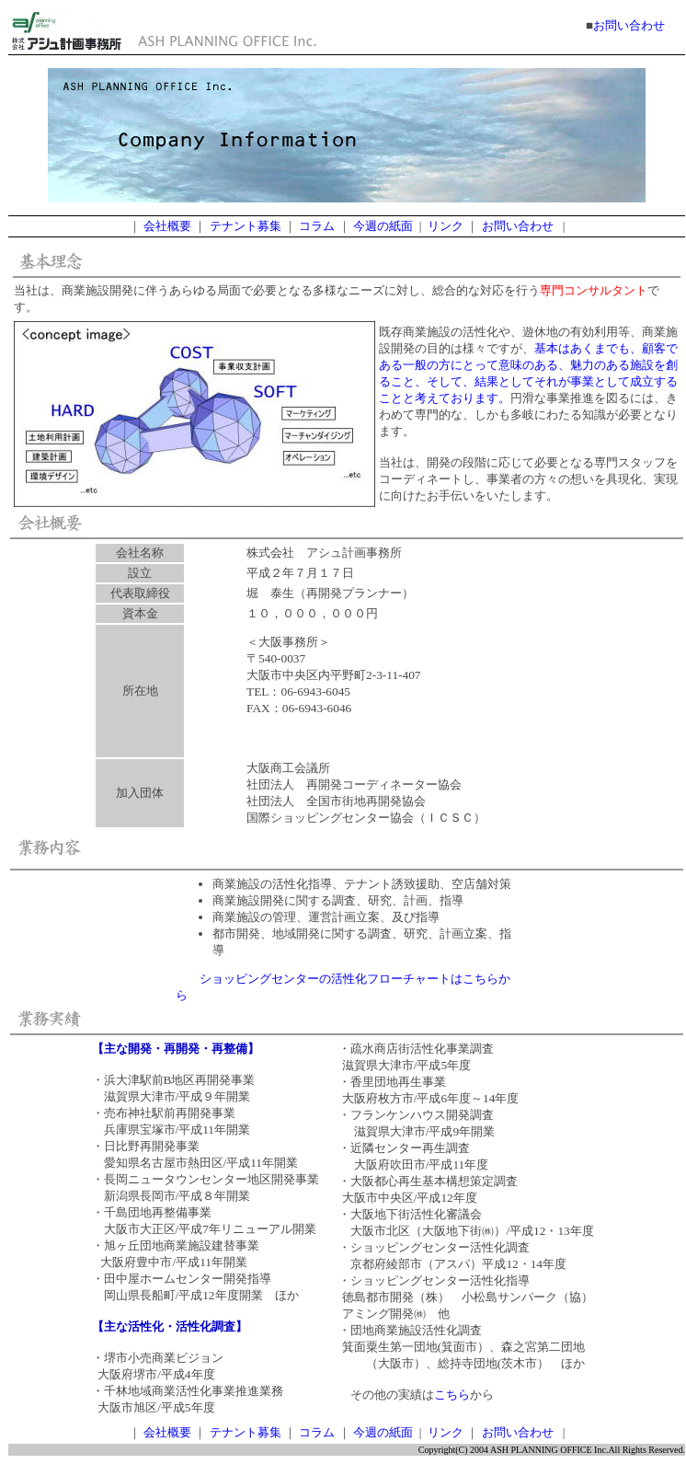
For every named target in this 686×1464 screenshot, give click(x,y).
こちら (452, 1394)
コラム (317, 226)
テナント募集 (245, 226)
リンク (445, 226)
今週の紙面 (383, 226)
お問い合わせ (629, 25)
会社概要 (167, 226)
